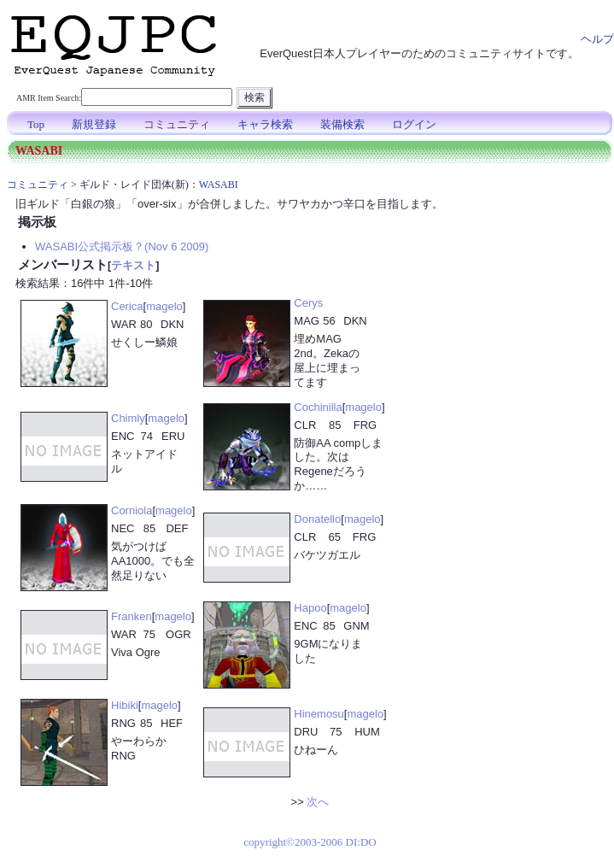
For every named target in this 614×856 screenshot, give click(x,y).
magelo (164, 306)
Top (35, 124)
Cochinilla (318, 407)
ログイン (414, 124)
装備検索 (342, 124)
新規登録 (94, 124)
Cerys (308, 302)
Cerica (127, 306)
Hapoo (310, 607)
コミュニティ (176, 124)
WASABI (218, 185)
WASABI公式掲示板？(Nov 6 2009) (121, 246)
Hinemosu (319, 713)
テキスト (133, 266)
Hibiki (124, 705)
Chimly (128, 418)
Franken (131, 616)
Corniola (131, 510)
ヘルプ (597, 38)
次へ (318, 801)
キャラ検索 (265, 124)
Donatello (317, 519)
